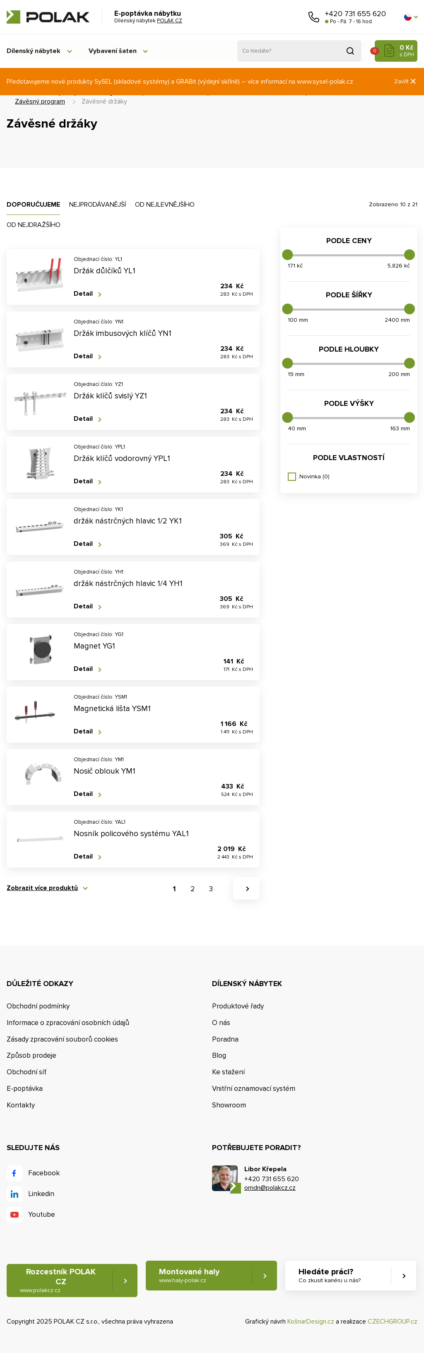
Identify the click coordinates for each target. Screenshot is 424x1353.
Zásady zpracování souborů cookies (62, 1039)
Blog (219, 1056)
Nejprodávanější (97, 204)
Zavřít (405, 81)
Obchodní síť (26, 1072)
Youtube (41, 1214)
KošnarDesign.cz (310, 1322)
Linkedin (41, 1193)
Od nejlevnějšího (165, 204)
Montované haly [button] (189, 1275)
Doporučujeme (33, 204)
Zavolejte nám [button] (314, 17)
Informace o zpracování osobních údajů (68, 1022)
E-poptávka (25, 1088)
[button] (410, 17)
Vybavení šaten (114, 51)
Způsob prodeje (31, 1056)
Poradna (225, 1039)
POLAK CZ (48, 17)
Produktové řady (238, 1006)
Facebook (44, 1173)
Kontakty (21, 1105)
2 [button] (192, 889)
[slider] (287, 254)
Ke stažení (228, 1072)
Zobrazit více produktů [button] (42, 888)
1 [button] (174, 889)
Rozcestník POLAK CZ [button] (58, 1280)
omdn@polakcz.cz (270, 1188)
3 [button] (211, 889)
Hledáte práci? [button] (330, 1275)
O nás (221, 1022)
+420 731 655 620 (355, 13)
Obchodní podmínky (38, 1006)
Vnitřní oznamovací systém (253, 1088)
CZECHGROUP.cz (392, 1322)
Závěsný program (40, 101)
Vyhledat (350, 51)
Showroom (229, 1105)
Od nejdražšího (33, 225)
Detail (83, 294)
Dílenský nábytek (33, 51)
